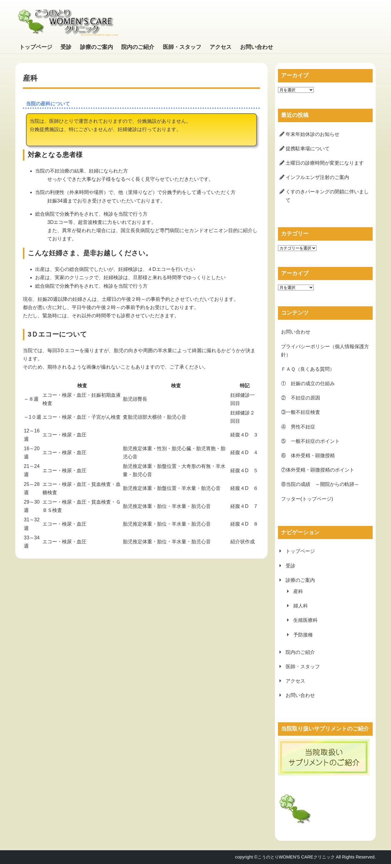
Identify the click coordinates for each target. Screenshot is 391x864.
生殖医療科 (305, 620)
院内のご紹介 (137, 47)
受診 (65, 47)
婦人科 (300, 605)
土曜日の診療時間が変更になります (325, 163)
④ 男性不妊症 (298, 426)
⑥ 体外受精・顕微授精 (308, 455)
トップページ (35, 47)
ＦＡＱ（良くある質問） (307, 369)
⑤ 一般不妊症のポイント (310, 441)
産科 (298, 591)
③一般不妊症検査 (300, 412)
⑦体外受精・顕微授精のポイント (317, 469)
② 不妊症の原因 (300, 397)
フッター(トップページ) (307, 498)
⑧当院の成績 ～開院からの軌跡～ (320, 484)
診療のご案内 (96, 47)
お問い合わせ (256, 47)
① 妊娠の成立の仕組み (308, 383)
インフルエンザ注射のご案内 (317, 177)
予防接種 (303, 634)
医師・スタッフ (182, 47)
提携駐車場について (308, 148)
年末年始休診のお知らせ (312, 134)
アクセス (221, 47)
